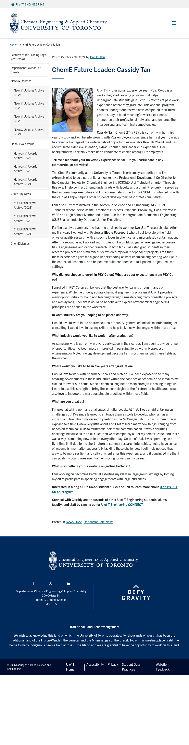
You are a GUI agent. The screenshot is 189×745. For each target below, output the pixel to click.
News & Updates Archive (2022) (29, 119)
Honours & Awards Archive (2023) (25, 156)
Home (13, 44)
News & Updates (21, 81)
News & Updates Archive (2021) (29, 132)
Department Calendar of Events (25, 70)
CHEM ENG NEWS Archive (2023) (25, 205)
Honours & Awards (22, 144)
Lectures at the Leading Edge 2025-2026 (28, 57)
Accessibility (95, 664)
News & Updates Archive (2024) (29, 92)
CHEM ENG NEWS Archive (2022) (25, 218)
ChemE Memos (20, 243)
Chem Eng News (21, 193)
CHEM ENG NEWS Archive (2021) (25, 231)
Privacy (113, 664)
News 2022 (74, 522)
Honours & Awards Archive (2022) (25, 169)
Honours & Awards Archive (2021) (25, 182)
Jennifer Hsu (97, 57)
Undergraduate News (98, 522)
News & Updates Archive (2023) (29, 105)
